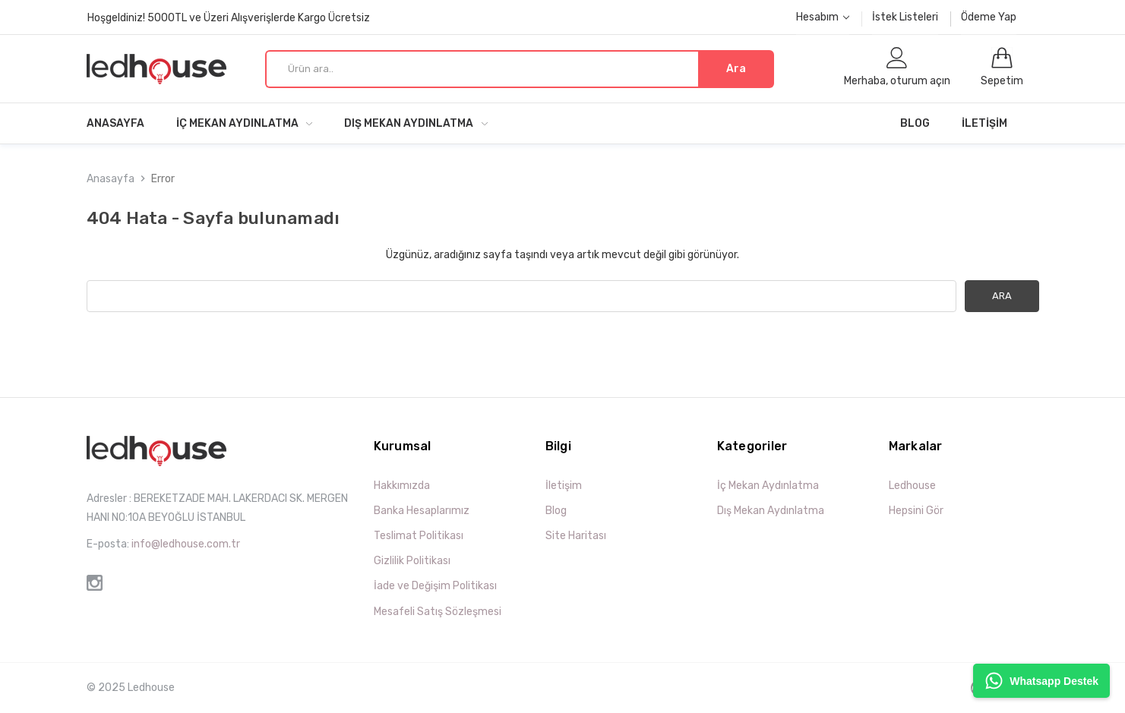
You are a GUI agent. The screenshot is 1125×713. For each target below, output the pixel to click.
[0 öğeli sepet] (1002, 68)
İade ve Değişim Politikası (435, 585)
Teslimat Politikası (418, 535)
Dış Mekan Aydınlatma (416, 123)
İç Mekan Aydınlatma (244, 123)
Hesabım (822, 17)
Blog (915, 123)
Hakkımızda (402, 485)
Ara (736, 68)
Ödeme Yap (988, 17)
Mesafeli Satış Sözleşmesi (437, 611)
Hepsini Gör (916, 510)
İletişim (984, 123)
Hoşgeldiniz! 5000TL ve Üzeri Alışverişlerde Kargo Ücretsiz (228, 17)
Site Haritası (575, 535)
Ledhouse (912, 485)
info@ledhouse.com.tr (185, 544)
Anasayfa (115, 123)
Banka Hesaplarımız (421, 510)
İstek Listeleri (905, 17)
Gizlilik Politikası (412, 560)
